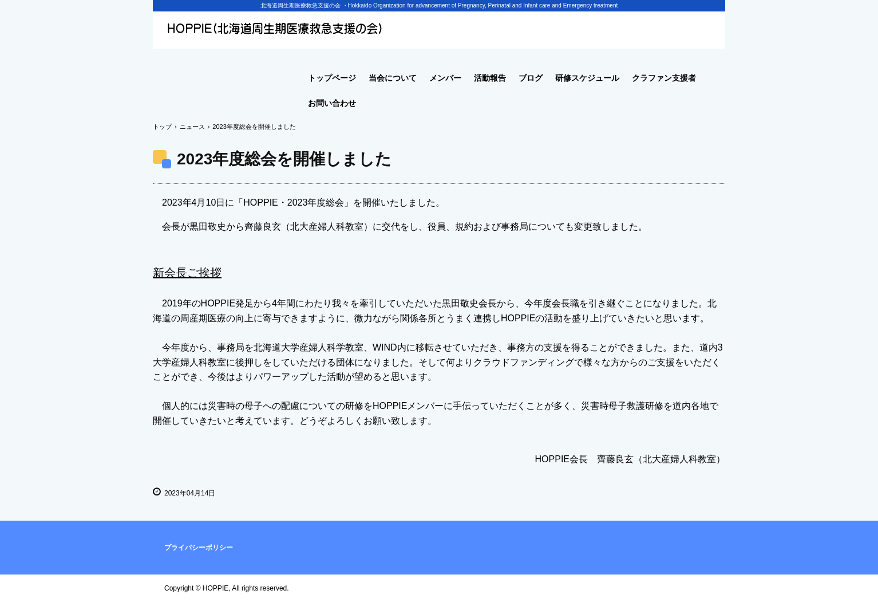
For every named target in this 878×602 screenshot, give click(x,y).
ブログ (531, 77)
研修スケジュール (587, 77)
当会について (393, 77)
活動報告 (490, 77)
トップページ (332, 77)
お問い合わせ (332, 103)
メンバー (445, 77)
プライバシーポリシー (198, 548)
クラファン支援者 (664, 77)
